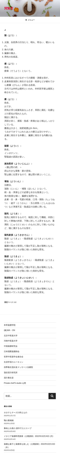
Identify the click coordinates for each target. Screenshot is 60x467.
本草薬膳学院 (10, 325)
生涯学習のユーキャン (13, 362)
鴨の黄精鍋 (9, 420)
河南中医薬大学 (10, 341)
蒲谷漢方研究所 (10, 373)
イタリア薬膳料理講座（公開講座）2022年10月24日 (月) (28, 436)
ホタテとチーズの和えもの (15, 413)
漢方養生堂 (9, 378)
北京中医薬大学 (10, 336)
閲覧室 (8, 8)
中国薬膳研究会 (10, 346)
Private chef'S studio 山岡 (15, 383)
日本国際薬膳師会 (11, 351)
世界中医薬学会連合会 (13, 357)
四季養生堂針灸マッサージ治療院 (18, 367)
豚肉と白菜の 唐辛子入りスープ (18, 428)
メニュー (30, 20)
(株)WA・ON (9, 330)
